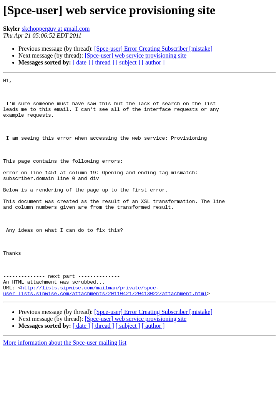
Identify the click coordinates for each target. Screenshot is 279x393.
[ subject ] (128, 62)
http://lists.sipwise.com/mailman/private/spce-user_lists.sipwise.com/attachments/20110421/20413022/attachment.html (105, 333)
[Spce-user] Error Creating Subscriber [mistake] (153, 48)
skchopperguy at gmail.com (56, 28)
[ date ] (81, 62)
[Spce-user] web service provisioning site (135, 55)
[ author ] (153, 62)
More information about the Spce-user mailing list (64, 386)
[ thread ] (102, 62)
